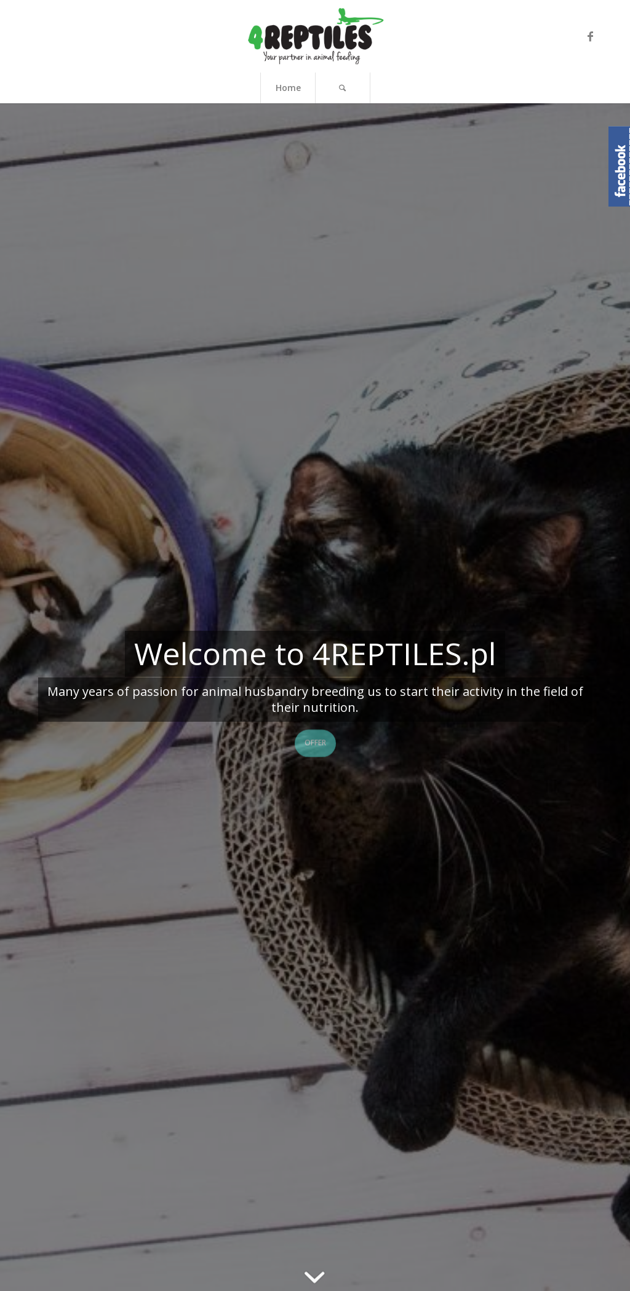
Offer (315, 741)
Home (288, 87)
